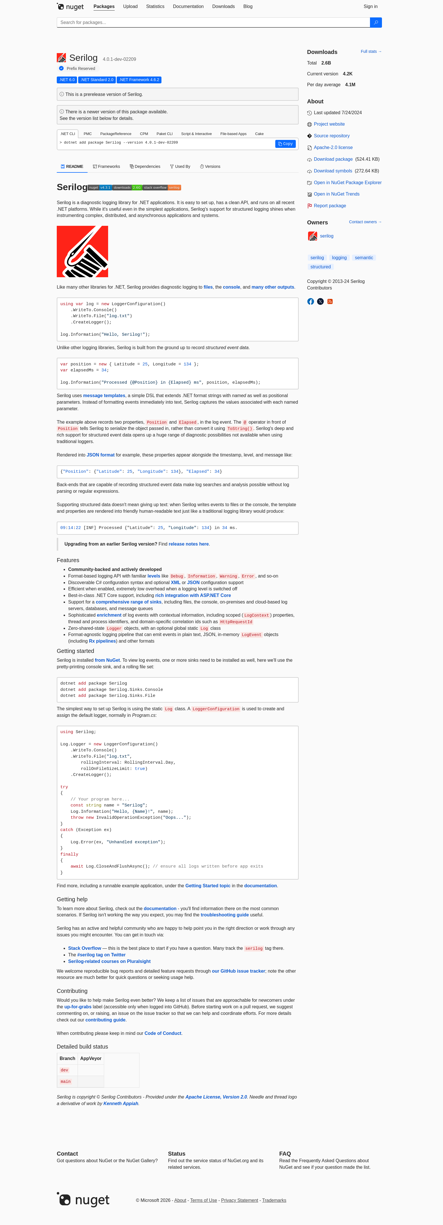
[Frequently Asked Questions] (285, 1153)
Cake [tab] (259, 134)
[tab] (104, 6)
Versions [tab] (210, 166)
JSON (193, 582)
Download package (333, 159)
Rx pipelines (102, 641)
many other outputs (273, 287)
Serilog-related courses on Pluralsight (109, 961)
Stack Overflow (84, 948)
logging (339, 257)
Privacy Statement (239, 1200)
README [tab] (72, 166)
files (208, 287)
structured (321, 266)
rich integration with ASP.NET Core (193, 595)
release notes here (189, 544)
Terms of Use (203, 1200)
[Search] (376, 22)
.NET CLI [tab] (67, 134)
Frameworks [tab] (106, 166)
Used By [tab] (180, 166)
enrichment (109, 615)
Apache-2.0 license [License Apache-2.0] (333, 147)
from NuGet (107, 660)
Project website (329, 124)
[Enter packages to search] (213, 22)
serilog (326, 236)
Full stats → (371, 51)
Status (176, 1153)
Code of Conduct (163, 1033)
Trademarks (274, 1200)
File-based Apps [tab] (234, 134)
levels (153, 576)
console (231, 287)
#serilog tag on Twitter (101, 954)
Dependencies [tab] (145, 166)
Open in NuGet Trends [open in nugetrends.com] (337, 194)
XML (176, 582)
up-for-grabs (78, 1006)
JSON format (101, 454)
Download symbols (333, 170)
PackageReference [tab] (116, 134)
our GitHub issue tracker (238, 971)
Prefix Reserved (81, 68)
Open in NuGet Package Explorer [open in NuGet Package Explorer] (348, 182)
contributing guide (106, 1019)
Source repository (332, 135)
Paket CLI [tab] (165, 134)
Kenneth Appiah (121, 1103)
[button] (285, 144)
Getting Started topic (207, 885)
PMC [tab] (88, 134)
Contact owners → (365, 222)
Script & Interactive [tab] (196, 134)
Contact (67, 1153)
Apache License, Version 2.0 (216, 1097)
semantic (364, 257)
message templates (104, 395)
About (180, 1200)
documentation (260, 885)
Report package (330, 205)
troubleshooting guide (225, 914)
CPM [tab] (144, 134)
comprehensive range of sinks (128, 602)
